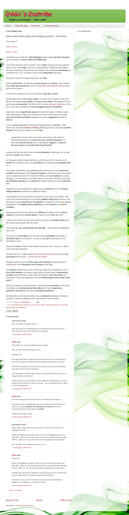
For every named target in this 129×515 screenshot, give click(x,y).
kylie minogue (39, 305)
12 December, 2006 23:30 (21, 389)
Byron (64, 204)
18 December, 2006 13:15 (21, 485)
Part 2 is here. (12, 47)
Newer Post (12, 500)
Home (8, 26)
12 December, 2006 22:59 (21, 334)
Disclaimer (35, 26)
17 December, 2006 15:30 (21, 448)
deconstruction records (20, 305)
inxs (31, 305)
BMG (15, 265)
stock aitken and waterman (16, 307)
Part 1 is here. (12, 52)
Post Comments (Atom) (25, 505)
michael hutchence (52, 305)
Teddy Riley (42, 86)
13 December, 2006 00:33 (21, 417)
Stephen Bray (56, 86)
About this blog (21, 26)
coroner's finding (31, 128)
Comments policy (51, 26)
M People (43, 257)
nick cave (64, 305)
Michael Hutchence (57, 104)
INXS (38, 104)
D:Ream (31, 257)
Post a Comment (15, 490)
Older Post (65, 500)
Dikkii (14, 342)
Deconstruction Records (43, 254)
